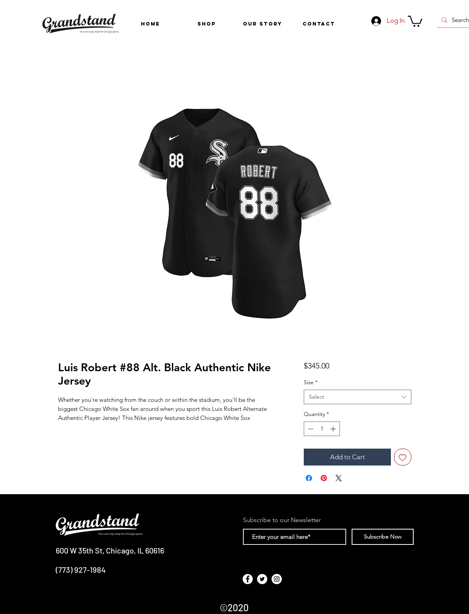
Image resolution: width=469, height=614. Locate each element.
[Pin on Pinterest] (323, 478)
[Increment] (334, 429)
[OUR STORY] (263, 23)
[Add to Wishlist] (402, 457)
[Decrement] (310, 429)
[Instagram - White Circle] (277, 579)
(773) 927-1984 (81, 569)
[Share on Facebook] (309, 478)
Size (311, 382)
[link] (415, 21)
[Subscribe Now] (383, 537)
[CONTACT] (319, 23)
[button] (207, 23)
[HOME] (150, 23)
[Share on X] (338, 478)
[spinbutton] (322, 429)
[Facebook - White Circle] (248, 579)
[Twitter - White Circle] (262, 579)
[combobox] (357, 397)
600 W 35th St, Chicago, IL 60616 (110, 550)
